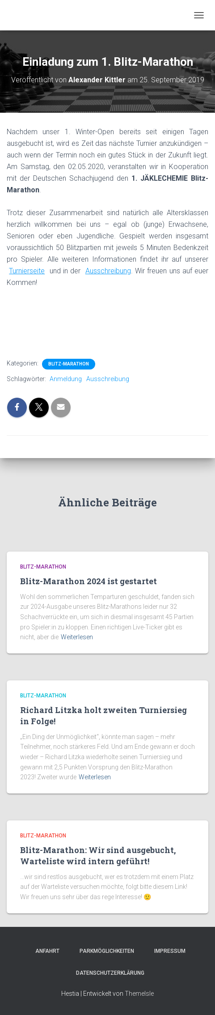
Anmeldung (66, 378)
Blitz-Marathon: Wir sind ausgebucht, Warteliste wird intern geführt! (98, 855)
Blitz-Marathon (68, 363)
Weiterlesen (77, 637)
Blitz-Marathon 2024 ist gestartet (88, 581)
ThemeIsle (139, 993)
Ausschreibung (107, 378)
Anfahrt (44, 951)
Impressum (167, 951)
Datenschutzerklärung (107, 973)
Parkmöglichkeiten (104, 951)
